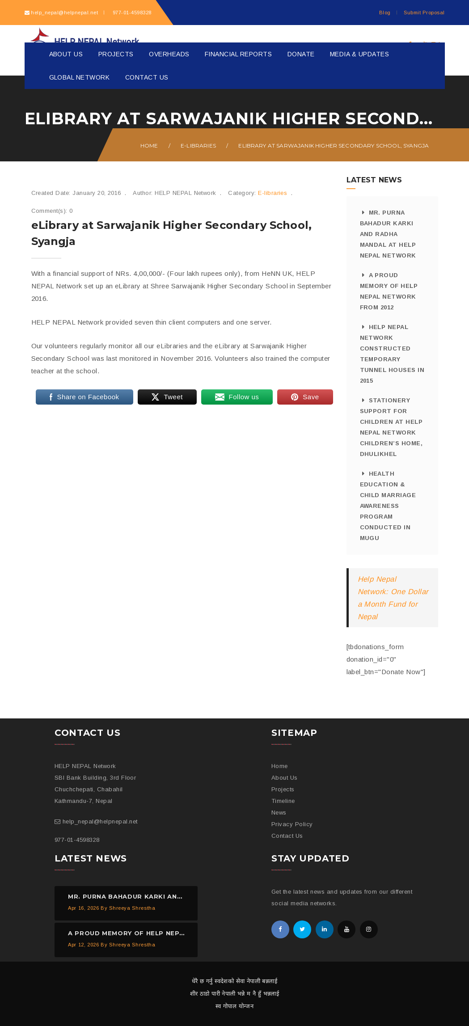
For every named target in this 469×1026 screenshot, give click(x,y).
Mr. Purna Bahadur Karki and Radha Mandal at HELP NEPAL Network (388, 234)
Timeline (283, 801)
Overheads (169, 54)
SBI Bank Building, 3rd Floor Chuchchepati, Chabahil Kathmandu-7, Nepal (95, 789)
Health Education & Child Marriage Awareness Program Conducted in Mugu (388, 505)
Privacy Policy (292, 824)
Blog (385, 12)
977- (131, 12)
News (279, 812)
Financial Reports (238, 54)
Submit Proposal (424, 12)
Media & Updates (359, 54)
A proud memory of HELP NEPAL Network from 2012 (389, 291)
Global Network (79, 77)
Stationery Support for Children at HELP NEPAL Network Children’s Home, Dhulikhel (391, 427)
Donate (301, 54)
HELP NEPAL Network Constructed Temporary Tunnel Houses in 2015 (392, 354)
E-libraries (198, 145)
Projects (116, 54)
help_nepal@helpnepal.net (64, 12)
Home (149, 145)
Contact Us (147, 77)
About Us (66, 54)
